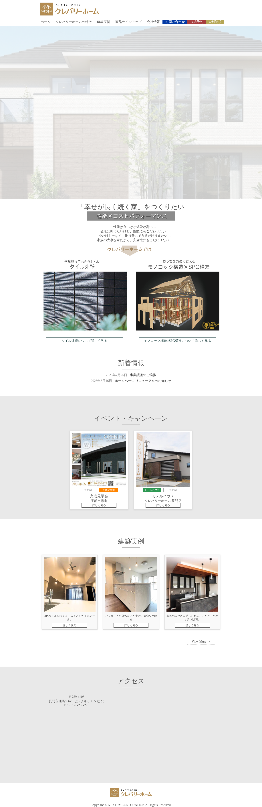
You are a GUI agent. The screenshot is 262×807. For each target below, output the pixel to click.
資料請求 (215, 22)
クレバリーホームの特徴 (74, 22)
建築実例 (103, 22)
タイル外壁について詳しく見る (84, 341)
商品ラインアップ (128, 22)
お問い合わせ (175, 22)
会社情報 (153, 22)
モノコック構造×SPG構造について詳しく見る (177, 341)
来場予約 (196, 22)
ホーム (45, 22)
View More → (201, 641)
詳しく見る (99, 505)
